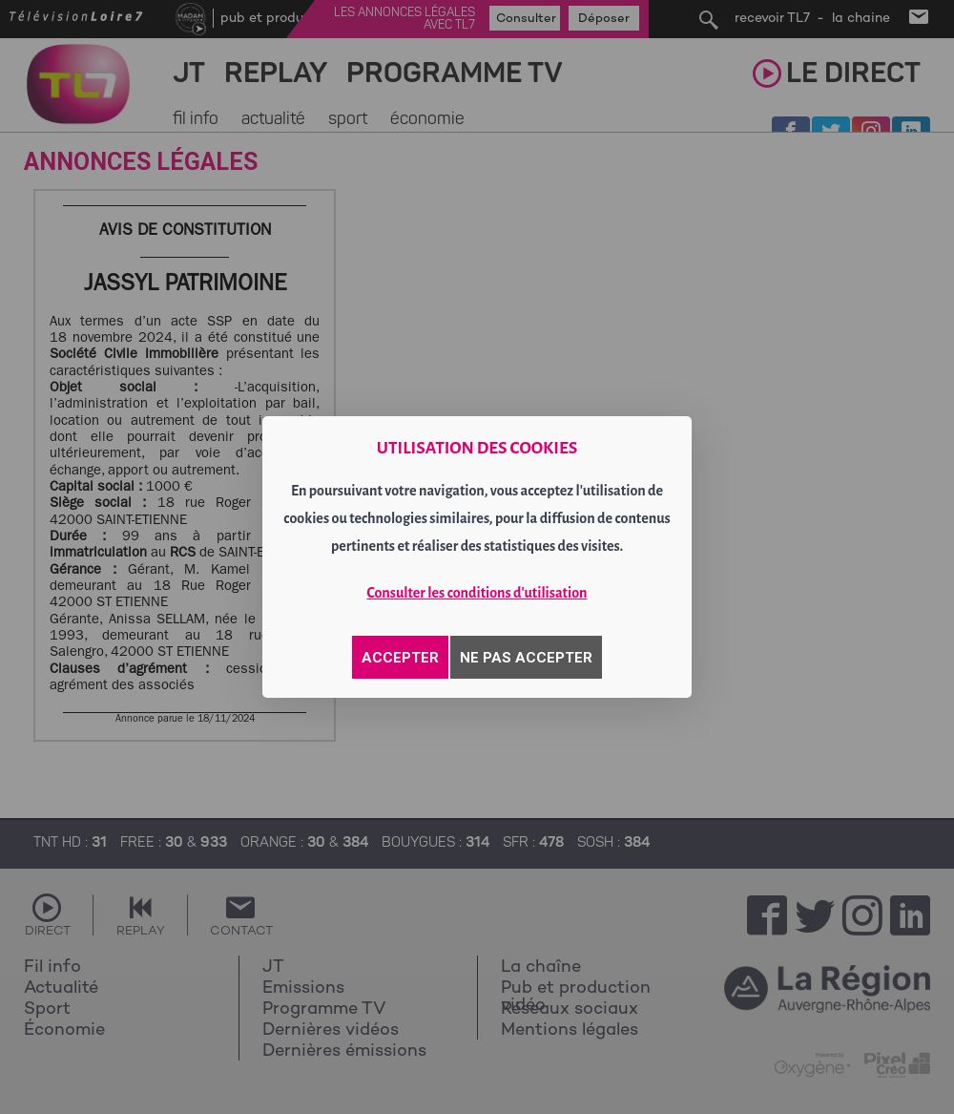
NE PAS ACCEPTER (526, 657)
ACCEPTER (400, 657)
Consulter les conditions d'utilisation (477, 592)
